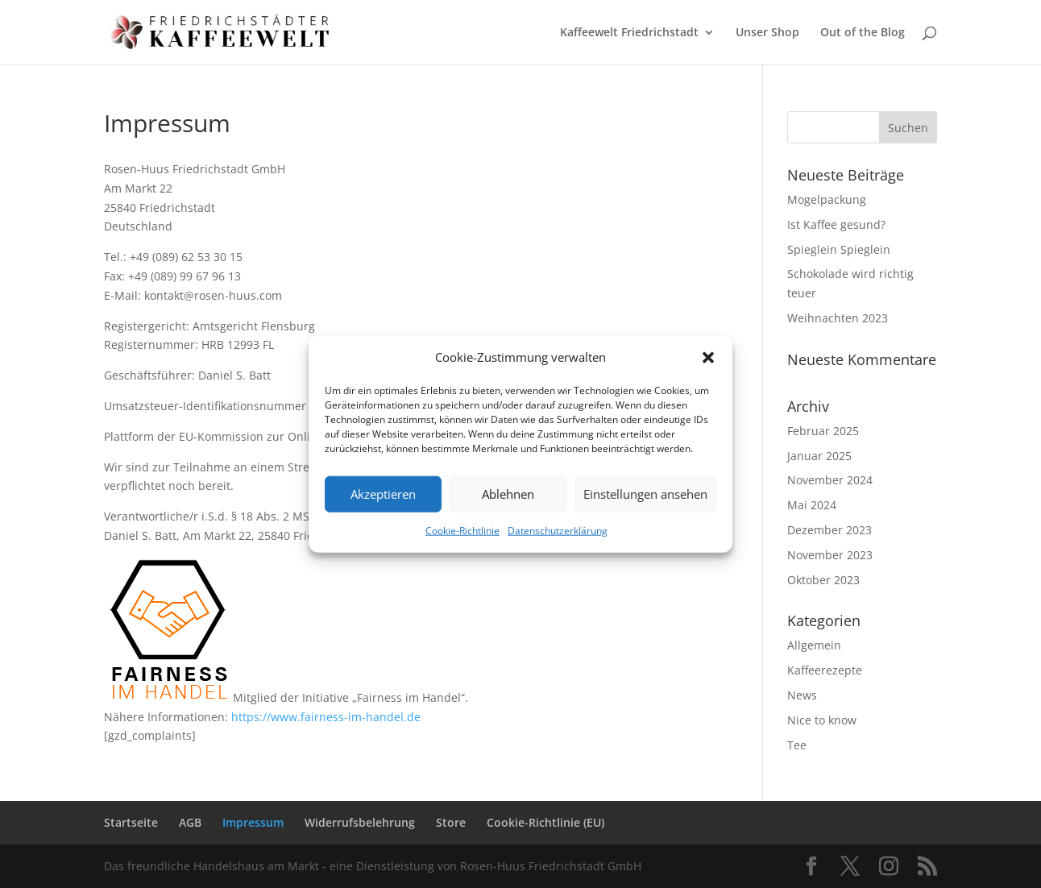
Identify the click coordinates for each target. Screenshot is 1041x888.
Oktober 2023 (823, 579)
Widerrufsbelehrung (360, 822)
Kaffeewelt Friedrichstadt (629, 33)
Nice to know (821, 720)
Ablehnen (508, 494)
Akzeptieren (383, 494)
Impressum (253, 822)
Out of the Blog (862, 33)
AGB (190, 822)
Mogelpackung (826, 199)
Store (451, 822)
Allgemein (814, 645)
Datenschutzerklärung (558, 530)
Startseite (131, 822)
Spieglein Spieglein (838, 249)
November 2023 (830, 554)
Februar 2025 (823, 430)
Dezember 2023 (829, 529)
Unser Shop (767, 33)
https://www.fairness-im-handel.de (326, 716)
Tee (797, 745)
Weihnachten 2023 (837, 318)
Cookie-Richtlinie (462, 530)
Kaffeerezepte (824, 670)
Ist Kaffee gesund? (836, 224)
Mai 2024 (811, 504)
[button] (708, 358)
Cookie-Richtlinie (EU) (545, 822)
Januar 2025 (819, 455)
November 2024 (830, 480)
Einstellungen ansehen (645, 494)
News (802, 695)
